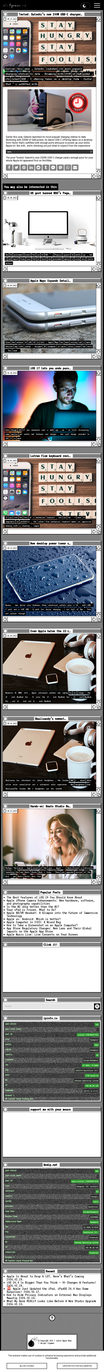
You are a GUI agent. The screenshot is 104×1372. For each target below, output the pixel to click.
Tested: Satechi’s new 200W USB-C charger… (50, 14)
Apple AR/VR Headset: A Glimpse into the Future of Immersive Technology (52, 914)
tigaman (51, 1343)
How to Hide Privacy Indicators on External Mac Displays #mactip (49, 1296)
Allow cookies (27, 1367)
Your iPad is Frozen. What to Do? (31, 910)
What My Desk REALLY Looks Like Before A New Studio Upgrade (51, 1301)
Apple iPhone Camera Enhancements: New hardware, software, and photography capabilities (51, 902)
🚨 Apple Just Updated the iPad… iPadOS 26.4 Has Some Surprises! (48, 1290)
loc (52, 1065)
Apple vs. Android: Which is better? (34, 919)
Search (97, 1006)
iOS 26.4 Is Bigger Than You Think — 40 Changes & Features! (51, 1282)
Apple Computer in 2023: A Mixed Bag (34, 922)
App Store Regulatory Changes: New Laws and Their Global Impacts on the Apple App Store (49, 929)
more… (9, 151)
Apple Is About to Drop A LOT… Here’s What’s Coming (45, 1276)
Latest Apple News (64, 1340)
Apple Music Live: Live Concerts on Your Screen (42, 934)
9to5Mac (47, 160)
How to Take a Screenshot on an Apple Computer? (42, 925)
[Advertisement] (52, 969)
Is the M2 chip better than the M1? (33, 906)
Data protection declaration (77, 1367)
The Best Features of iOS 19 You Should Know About (44, 897)
